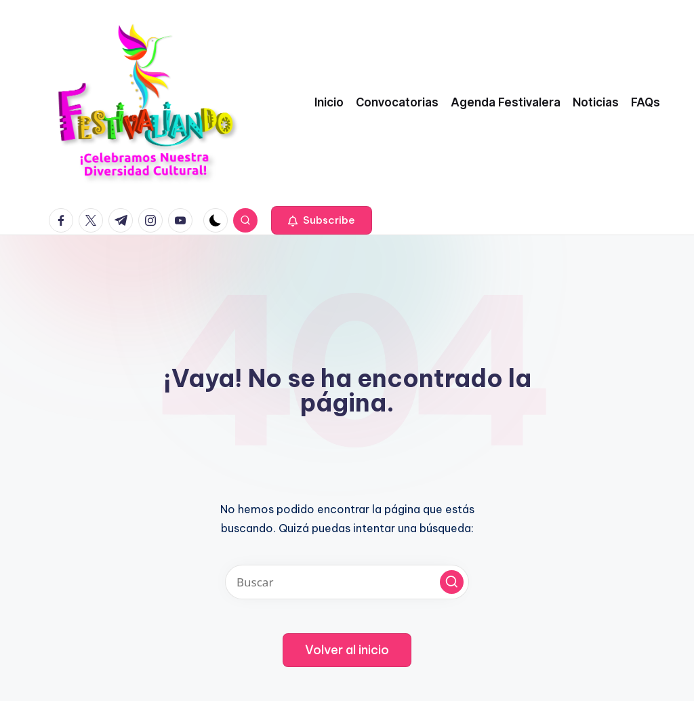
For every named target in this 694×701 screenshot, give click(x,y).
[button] (321, 220)
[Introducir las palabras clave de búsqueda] (347, 582)
